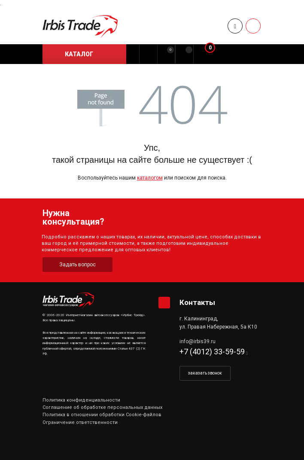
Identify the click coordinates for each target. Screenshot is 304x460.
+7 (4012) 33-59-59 (212, 351)
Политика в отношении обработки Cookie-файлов (102, 414)
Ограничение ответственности (80, 422)
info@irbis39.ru (197, 341)
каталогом (150, 178)
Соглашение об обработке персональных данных (102, 407)
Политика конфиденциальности (81, 400)
